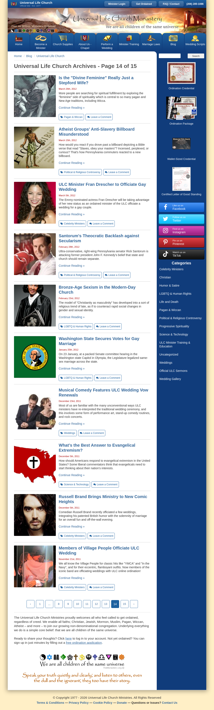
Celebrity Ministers (171, 269)
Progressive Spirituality (174, 326)
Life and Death (168, 301)
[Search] (170, 56)
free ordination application (84, 642)
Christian (165, 277)
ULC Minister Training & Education (174, 344)
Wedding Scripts (195, 44)
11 (86, 603)
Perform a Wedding (107, 46)
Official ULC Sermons (173, 370)
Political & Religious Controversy (180, 318)
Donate (122, 702)
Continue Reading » (72, 107)
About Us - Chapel (85, 46)
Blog (173, 44)
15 (124, 603)
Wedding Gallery (170, 379)
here (68, 638)
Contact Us (169, 702)
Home (18, 44)
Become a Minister (41, 46)
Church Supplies (63, 44)
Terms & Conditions (50, 702)
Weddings (165, 362)
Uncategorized (168, 354)
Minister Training (129, 44)
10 (77, 603)
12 (96, 603)
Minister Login (116, 4)
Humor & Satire (169, 285)
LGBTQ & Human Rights (175, 293)
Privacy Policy (79, 702)
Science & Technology (173, 334)
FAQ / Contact (171, 4)
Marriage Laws (151, 44)
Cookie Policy (102, 702)
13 (105, 603)
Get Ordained (144, 4)
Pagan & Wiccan (170, 310)
